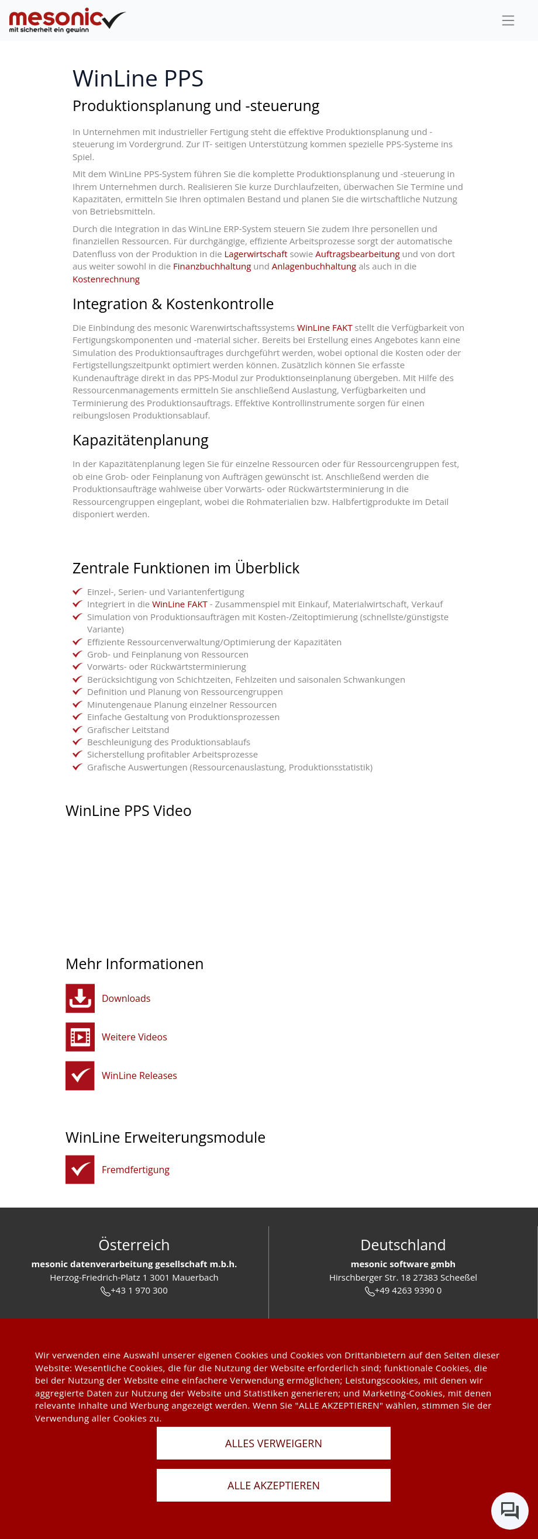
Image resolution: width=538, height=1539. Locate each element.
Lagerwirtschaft (256, 254)
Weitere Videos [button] (134, 1036)
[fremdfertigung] (80, 1170)
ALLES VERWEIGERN (273, 1443)
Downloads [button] (126, 998)
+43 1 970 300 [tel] (134, 1290)
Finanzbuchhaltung (212, 266)
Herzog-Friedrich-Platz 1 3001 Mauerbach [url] (134, 1277)
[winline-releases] (80, 1076)
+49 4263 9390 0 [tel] (403, 1290)
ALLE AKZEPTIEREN (273, 1485)
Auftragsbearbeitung (357, 254)
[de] (67, 21)
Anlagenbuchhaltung (314, 266)
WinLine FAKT (325, 327)
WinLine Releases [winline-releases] (139, 1075)
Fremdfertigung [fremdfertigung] (136, 1169)
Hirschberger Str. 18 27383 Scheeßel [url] (403, 1277)
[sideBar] (508, 20)
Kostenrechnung (106, 279)
